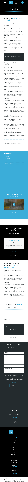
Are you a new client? (8, 365)
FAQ (14, 432)
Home (14, 422)
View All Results (14, 255)
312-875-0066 (14, 415)
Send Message (14, 385)
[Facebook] (11, 417)
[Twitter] (14, 417)
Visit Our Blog (14, 337)
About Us (14, 425)
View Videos (14, 215)
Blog (14, 430)
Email (5, 362)
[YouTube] (16, 417)
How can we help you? (8, 368)
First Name (6, 352)
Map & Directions (14, 397)
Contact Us (14, 437)
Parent (14, 427)
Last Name (6, 355)
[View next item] (15, 212)
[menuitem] (6, 156)
